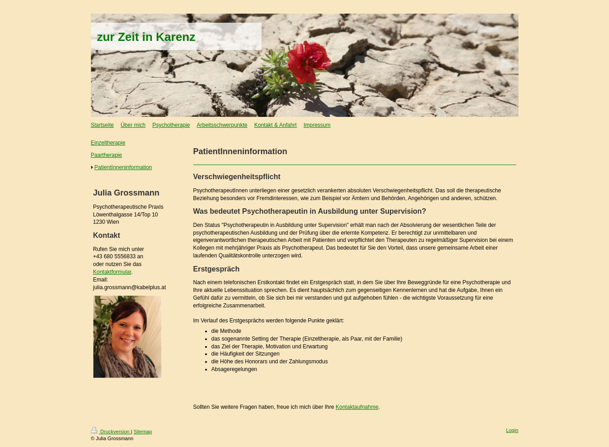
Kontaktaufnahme (357, 407)
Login (512, 430)
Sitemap (143, 431)
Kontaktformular (112, 272)
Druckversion (111, 431)
